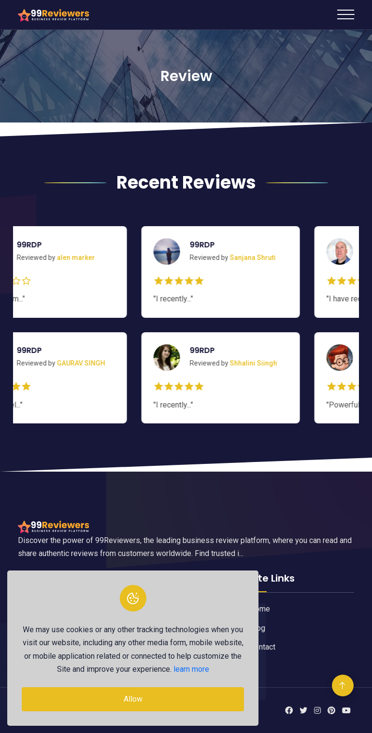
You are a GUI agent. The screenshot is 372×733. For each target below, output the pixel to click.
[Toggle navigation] (345, 14)
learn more (191, 669)
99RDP (41, 245)
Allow (133, 699)
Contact (262, 647)
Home (260, 608)
